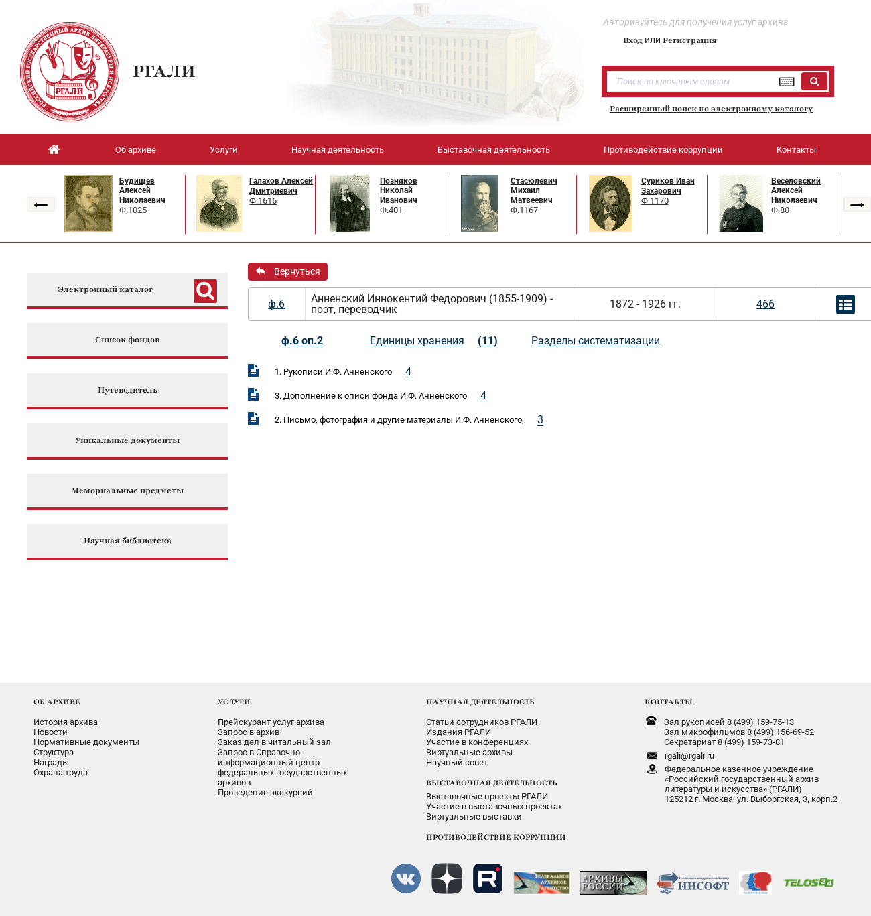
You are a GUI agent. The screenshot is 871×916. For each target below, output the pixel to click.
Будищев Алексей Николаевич (142, 190)
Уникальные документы (127, 441)
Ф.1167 (524, 210)
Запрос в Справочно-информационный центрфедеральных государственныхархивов (282, 767)
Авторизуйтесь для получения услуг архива (695, 22)
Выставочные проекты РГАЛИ (487, 796)
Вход (633, 40)
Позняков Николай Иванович (398, 190)
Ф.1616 (263, 201)
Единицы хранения (417, 340)
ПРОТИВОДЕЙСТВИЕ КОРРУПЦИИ (496, 837)
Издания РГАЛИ (458, 732)
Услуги (224, 150)
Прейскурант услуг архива (271, 722)
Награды (51, 762)
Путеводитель (127, 390)
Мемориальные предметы (127, 491)
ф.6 (276, 304)
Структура (54, 752)
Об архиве (135, 150)
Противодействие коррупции (663, 150)
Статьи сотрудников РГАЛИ (481, 722)
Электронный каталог (105, 290)
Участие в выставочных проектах (494, 806)
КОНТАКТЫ (669, 701)
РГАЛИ (164, 71)
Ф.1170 (655, 201)
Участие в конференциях (477, 742)
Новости (51, 732)
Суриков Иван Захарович (668, 186)
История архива (66, 722)
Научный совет (457, 762)
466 (765, 304)
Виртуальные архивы (469, 752)
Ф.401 (391, 210)
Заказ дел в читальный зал (274, 742)
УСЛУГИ (234, 701)
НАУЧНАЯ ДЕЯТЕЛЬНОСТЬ (480, 701)
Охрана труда (61, 772)
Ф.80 (780, 210)
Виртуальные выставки (474, 816)
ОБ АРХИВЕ (57, 701)
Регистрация (690, 40)
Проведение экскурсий (265, 792)
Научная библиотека (128, 541)
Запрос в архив (248, 732)
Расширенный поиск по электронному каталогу (711, 108)
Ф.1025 (133, 210)
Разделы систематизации (595, 340)
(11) (488, 340)
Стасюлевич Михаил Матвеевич (534, 190)
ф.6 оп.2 (302, 340)
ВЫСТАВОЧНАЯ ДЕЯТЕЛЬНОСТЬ (491, 782)
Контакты (796, 150)
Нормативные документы (86, 742)
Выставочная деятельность (494, 150)
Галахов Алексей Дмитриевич (281, 186)
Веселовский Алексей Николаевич (796, 190)
